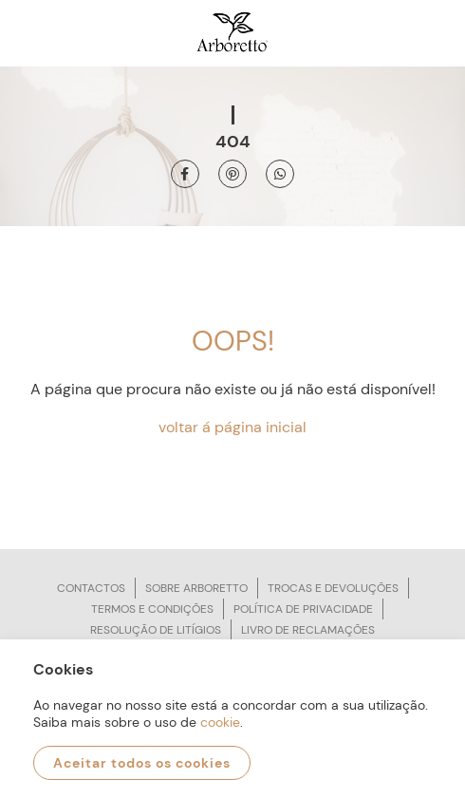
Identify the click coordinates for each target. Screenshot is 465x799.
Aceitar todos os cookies (142, 762)
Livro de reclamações (308, 629)
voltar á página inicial (232, 427)
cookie (220, 722)
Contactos (91, 588)
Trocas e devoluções (333, 588)
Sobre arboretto (196, 588)
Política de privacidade (303, 609)
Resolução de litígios (155, 629)
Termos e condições (152, 609)
